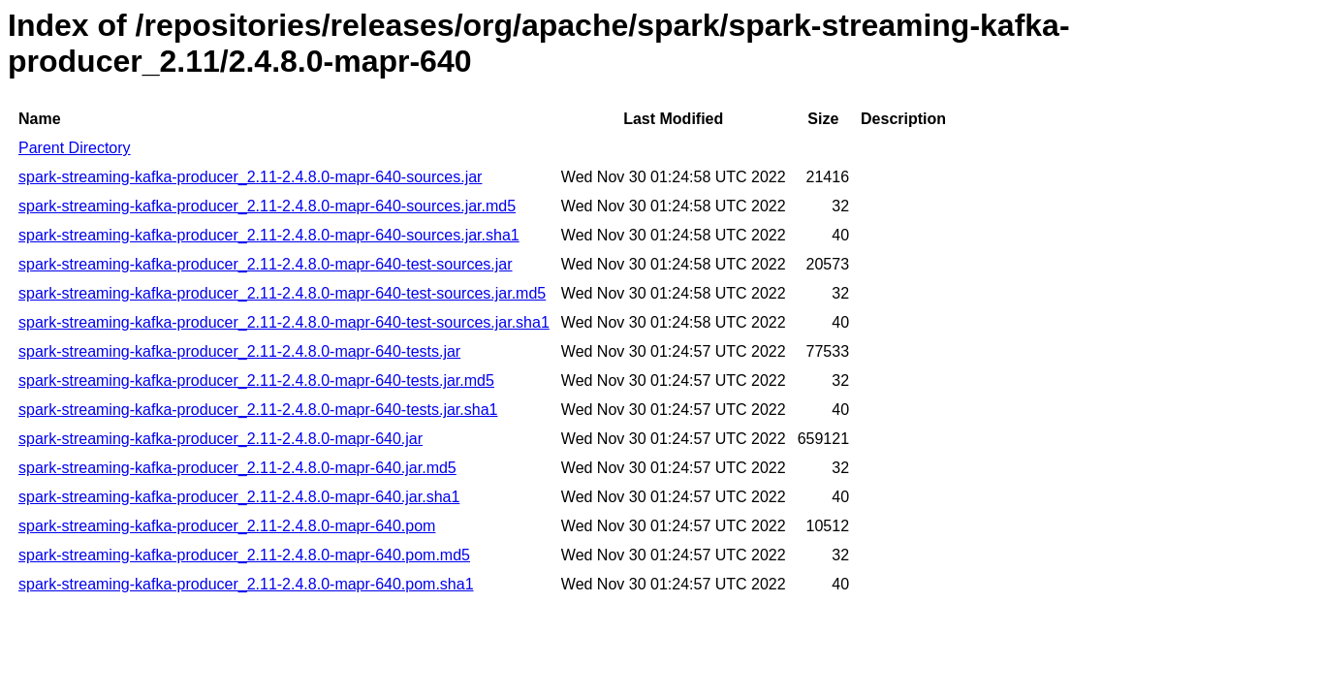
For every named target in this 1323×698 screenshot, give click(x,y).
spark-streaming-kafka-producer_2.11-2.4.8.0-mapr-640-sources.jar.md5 (267, 206)
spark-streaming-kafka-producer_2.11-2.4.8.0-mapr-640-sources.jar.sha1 (269, 235)
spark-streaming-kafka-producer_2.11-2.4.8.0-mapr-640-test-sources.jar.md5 (282, 293)
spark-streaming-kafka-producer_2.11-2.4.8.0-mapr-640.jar (220, 438)
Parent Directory (74, 148)
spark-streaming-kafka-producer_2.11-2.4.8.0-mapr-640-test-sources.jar (265, 264)
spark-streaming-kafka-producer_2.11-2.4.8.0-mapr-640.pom (226, 526)
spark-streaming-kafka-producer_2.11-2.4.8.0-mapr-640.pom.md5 (244, 555)
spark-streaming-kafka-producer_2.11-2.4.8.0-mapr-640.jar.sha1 (238, 497)
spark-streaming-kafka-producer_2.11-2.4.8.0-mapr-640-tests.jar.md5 (256, 380)
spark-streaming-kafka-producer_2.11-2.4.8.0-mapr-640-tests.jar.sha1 (257, 409)
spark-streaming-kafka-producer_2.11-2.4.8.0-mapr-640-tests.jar (239, 351)
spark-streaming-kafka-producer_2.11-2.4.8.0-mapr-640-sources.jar (250, 177)
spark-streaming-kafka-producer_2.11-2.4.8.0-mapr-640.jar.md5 (237, 468)
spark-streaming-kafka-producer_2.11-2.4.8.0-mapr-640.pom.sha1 (246, 584)
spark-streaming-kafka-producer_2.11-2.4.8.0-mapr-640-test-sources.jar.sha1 (284, 322)
